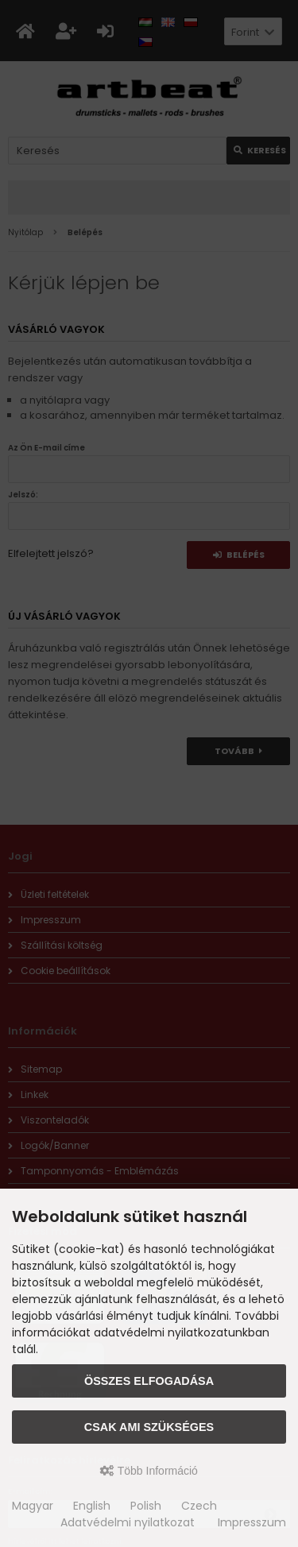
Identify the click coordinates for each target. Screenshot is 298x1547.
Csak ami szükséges (149, 1427)
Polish (145, 1506)
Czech (199, 1506)
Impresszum (252, 1522)
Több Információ (149, 1470)
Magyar (32, 1506)
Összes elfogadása (149, 1381)
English (91, 1506)
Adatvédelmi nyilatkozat (127, 1522)
